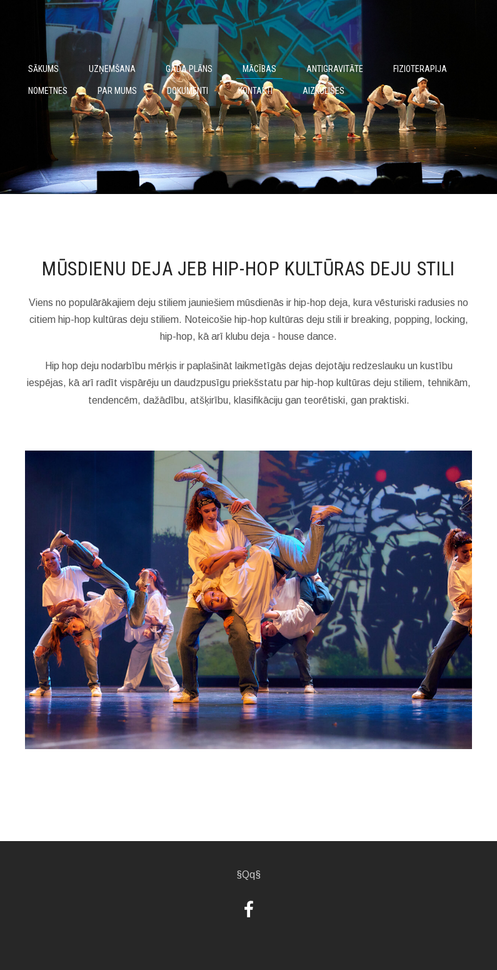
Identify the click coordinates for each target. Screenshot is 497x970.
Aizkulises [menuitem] (323, 91)
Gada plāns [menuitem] (189, 69)
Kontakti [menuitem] (255, 91)
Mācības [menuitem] (259, 69)
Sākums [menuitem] (43, 69)
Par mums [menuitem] (117, 91)
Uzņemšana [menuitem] (112, 69)
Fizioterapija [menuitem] (420, 69)
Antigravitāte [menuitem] (334, 69)
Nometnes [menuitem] (48, 91)
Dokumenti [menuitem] (187, 91)
